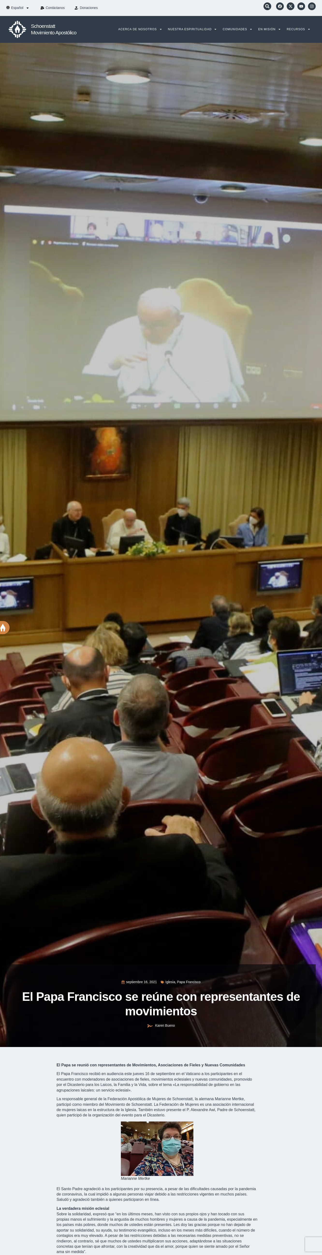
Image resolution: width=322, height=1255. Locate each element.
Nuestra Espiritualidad (192, 29)
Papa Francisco (188, 982)
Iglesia (170, 982)
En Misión (269, 29)
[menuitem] (20, 8)
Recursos (298, 29)
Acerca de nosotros (140, 29)
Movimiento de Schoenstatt (128, 1104)
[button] (267, 6)
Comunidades (237, 29)
